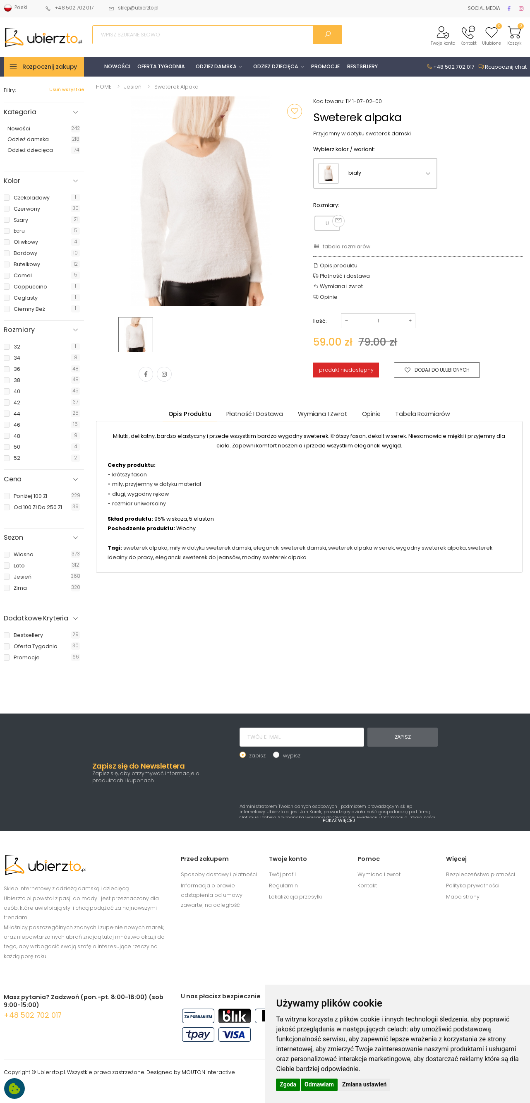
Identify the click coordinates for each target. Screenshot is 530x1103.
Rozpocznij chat (502, 66)
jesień (22, 576)
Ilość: (320, 320)
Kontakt (367, 885)
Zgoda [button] (288, 1084)
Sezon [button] (13, 537)
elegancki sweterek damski (289, 547)
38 (17, 380)
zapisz (257, 755)
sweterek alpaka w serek (361, 547)
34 (17, 357)
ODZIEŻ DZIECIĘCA (275, 66)
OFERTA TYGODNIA (161, 66)
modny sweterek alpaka (274, 557)
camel (23, 275)
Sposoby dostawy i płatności (219, 874)
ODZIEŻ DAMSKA (216, 66)
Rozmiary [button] (19, 330)
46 (17, 424)
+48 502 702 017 (69, 8)
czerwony (27, 208)
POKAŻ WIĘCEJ (339, 820)
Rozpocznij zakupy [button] (49, 66)
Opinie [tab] (371, 414)
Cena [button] (13, 479)
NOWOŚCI (117, 66)
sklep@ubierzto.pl (133, 8)
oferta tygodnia (36, 646)
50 (17, 446)
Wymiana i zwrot (338, 286)
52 (17, 457)
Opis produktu (335, 265)
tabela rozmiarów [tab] (422, 414)
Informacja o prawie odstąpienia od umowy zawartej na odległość (211, 895)
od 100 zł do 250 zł (38, 507)
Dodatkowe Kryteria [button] (36, 618)
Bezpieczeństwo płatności (480, 874)
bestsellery (28, 635)
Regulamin (283, 885)
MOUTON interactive (208, 1072)
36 (17, 368)
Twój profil (282, 874)
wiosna (24, 554)
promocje (27, 657)
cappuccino (30, 286)
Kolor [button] (12, 181)
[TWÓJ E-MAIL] (302, 737)
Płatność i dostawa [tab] (254, 414)
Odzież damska (28, 139)
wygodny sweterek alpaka (431, 547)
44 (17, 413)
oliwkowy (26, 241)
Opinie (325, 296)
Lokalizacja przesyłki (295, 896)
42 (17, 402)
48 (17, 436)
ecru (19, 230)
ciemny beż (29, 308)
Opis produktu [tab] (189, 414)
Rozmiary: (326, 205)
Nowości (18, 128)
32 (17, 346)
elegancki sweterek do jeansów (197, 557)
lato (19, 565)
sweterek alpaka (145, 547)
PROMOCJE (325, 66)
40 (17, 391)
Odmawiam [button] (319, 1084)
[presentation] (302, 780)
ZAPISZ (403, 736)
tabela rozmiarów (341, 246)
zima (20, 587)
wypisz (291, 755)
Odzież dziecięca (30, 150)
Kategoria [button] (20, 112)
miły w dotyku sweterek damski (210, 547)
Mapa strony (463, 896)
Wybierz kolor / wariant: (344, 149)
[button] (443, 35)
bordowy (25, 253)
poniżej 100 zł (30, 496)
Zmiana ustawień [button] (364, 1084)
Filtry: (10, 90)
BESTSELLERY (362, 66)
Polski (15, 8)
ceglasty (26, 297)
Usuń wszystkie (66, 90)
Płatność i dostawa (341, 275)
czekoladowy (32, 197)
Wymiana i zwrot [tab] (322, 414)
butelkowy (27, 264)
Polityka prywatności (472, 885)
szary (21, 219)
